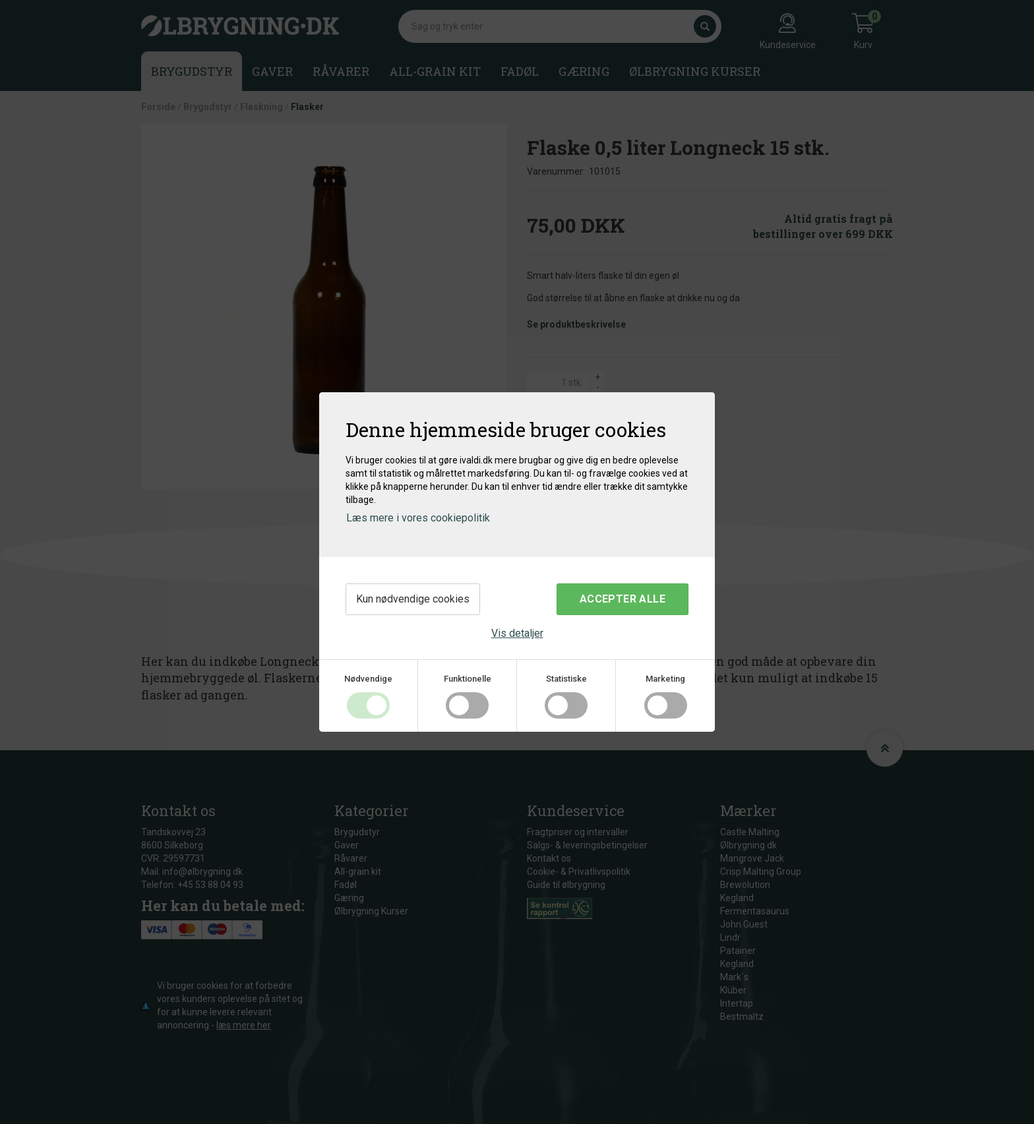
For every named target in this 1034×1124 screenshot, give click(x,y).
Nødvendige (368, 679)
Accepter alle (622, 599)
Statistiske (566, 679)
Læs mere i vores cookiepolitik (418, 518)
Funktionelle (467, 679)
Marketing (665, 679)
